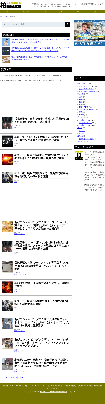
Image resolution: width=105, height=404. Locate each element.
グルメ (79, 12)
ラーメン (82, 131)
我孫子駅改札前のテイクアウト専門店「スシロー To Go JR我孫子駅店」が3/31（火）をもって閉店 (41, 265)
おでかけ (96, 12)
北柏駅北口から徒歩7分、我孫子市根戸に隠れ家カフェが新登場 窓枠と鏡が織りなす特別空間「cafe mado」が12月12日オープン (41, 362)
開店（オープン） (19, 234)
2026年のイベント (85, 125)
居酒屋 (81, 133)
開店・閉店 (26, 12)
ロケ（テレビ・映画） (87, 109)
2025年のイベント (85, 123)
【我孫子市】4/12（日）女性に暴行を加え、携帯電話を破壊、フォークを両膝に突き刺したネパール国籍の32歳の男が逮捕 (41, 245)
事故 (80, 102)
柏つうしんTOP (4, 16)
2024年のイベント (85, 120)
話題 (80, 97)
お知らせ (80, 141)
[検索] (67, 24)
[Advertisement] (36, 99)
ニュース (43, 12)
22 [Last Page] (22, 378)
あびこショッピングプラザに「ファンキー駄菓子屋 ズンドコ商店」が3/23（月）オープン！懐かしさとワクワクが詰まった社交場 (41, 225)
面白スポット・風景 (86, 139)
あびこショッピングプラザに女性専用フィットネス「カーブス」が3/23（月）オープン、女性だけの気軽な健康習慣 (41, 322)
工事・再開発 (84, 107)
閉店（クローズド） (20, 274)
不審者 (81, 115)
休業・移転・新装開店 (87, 91)
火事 (15, 291)
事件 (15, 127)
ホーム (9, 12)
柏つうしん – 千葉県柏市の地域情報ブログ (53, 392)
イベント (61, 12)
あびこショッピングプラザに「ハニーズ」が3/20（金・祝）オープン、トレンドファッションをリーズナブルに (41, 342)
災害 (80, 112)
